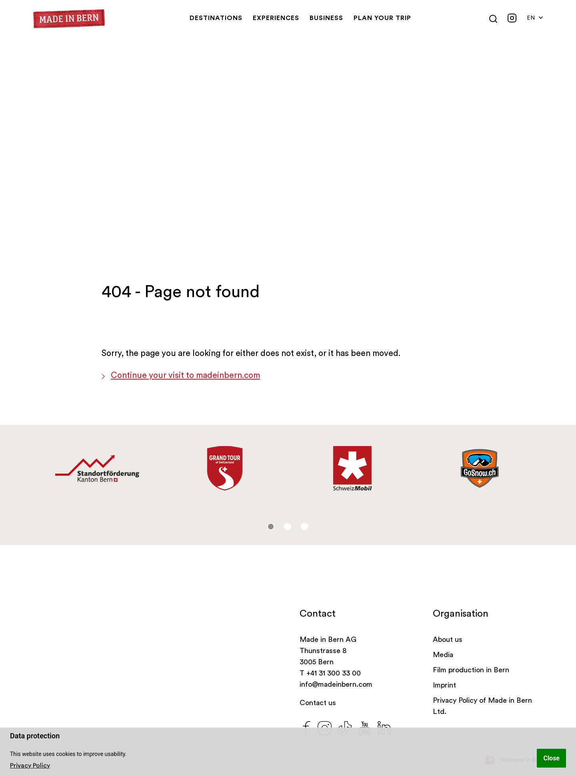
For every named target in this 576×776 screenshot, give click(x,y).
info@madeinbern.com (336, 684)
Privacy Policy (30, 765)
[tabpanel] (97, 468)
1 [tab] (270, 526)
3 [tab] (304, 526)
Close (551, 758)
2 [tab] (287, 526)
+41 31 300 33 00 (333, 673)
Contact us (318, 702)
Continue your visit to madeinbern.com (185, 375)
